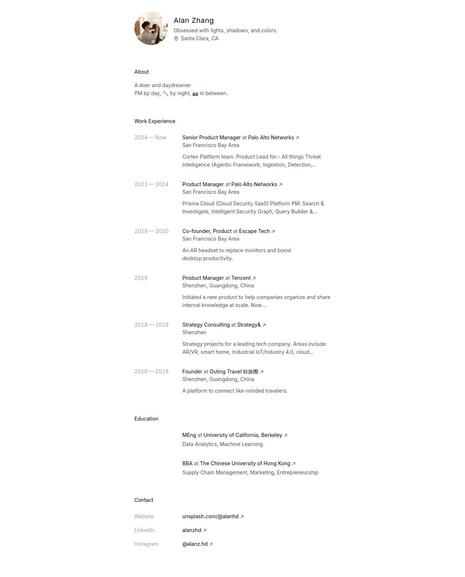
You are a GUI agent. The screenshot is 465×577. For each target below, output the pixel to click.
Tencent (241, 278)
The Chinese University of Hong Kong (245, 463)
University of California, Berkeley (242, 435)
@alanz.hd (197, 544)
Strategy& (249, 325)
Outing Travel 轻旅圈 (234, 371)
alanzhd (194, 530)
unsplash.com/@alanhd (213, 516)
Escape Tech (254, 231)
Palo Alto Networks (271, 137)
